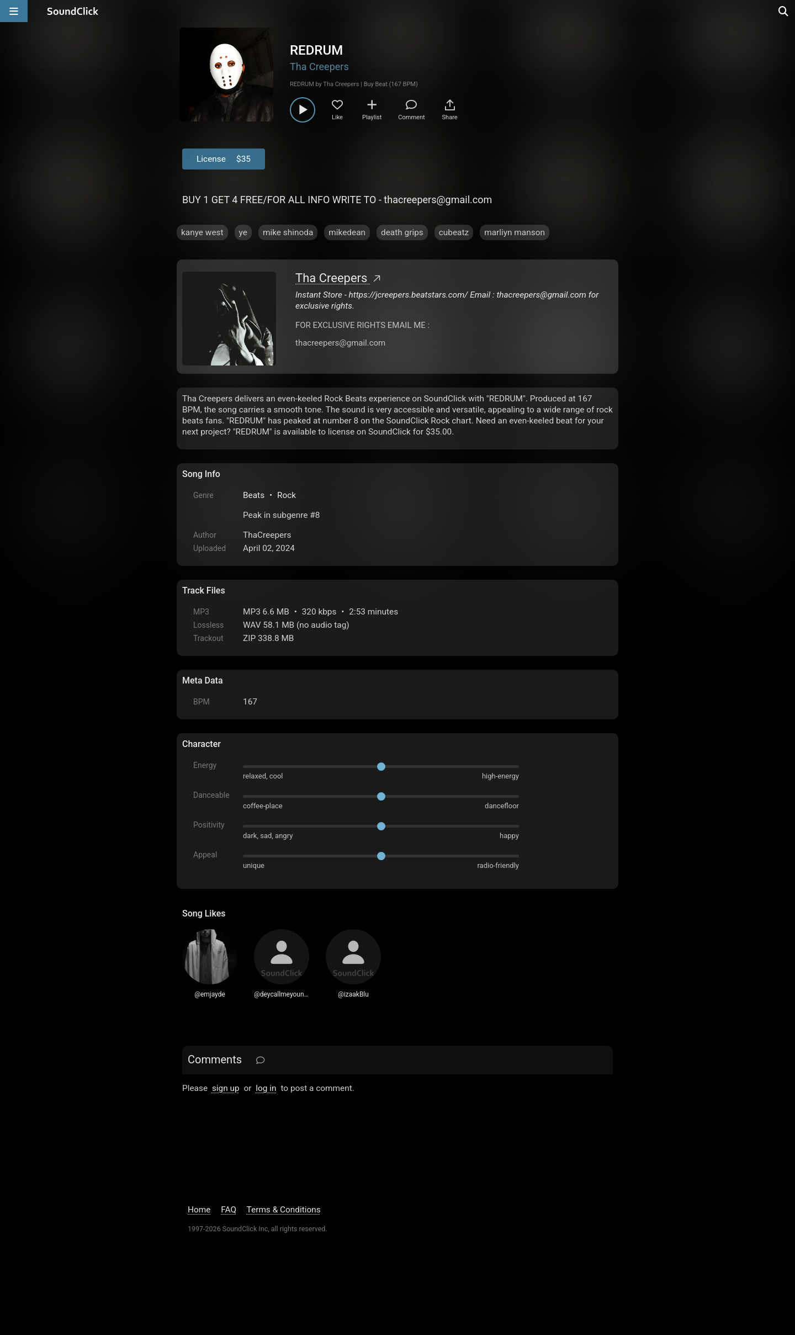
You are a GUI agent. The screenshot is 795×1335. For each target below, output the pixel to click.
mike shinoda (288, 232)
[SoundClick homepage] (73, 11)
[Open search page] (784, 11)
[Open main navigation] (14, 11)
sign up (226, 1088)
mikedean (346, 232)
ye (243, 232)
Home (199, 1210)
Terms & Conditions (284, 1210)
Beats (253, 495)
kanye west (202, 232)
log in (266, 1088)
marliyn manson (514, 232)
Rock (286, 495)
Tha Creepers (319, 66)
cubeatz (454, 232)
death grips (402, 232)
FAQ (228, 1210)
